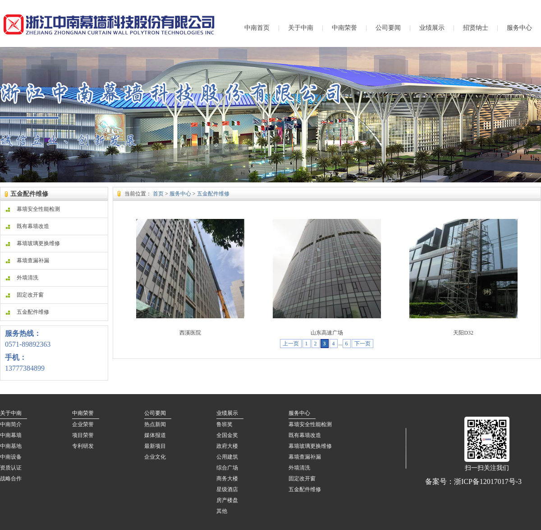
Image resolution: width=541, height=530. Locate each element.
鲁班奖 (224, 424)
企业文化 (155, 457)
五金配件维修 (27, 312)
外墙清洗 (22, 277)
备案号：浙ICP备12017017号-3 (473, 481)
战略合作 (11, 478)
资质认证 (11, 468)
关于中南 (300, 27)
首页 (158, 194)
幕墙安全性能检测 (33, 209)
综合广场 (227, 468)
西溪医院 (190, 333)
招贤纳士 (475, 27)
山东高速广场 (327, 333)
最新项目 (155, 446)
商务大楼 (227, 478)
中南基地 (11, 446)
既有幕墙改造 (27, 226)
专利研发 (83, 446)
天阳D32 (463, 333)
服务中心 (519, 27)
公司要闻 (388, 27)
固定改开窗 (25, 295)
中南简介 (11, 424)
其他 (221, 511)
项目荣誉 (83, 435)
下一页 (362, 343)
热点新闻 (155, 424)
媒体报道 (155, 435)
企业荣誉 (83, 424)
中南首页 (257, 27)
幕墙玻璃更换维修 (33, 243)
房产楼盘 (227, 500)
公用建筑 (227, 457)
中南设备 (11, 457)
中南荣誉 (344, 27)
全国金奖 (227, 435)
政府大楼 (227, 446)
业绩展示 (432, 27)
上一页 (291, 343)
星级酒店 (227, 489)
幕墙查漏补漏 (27, 260)
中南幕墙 (11, 435)
